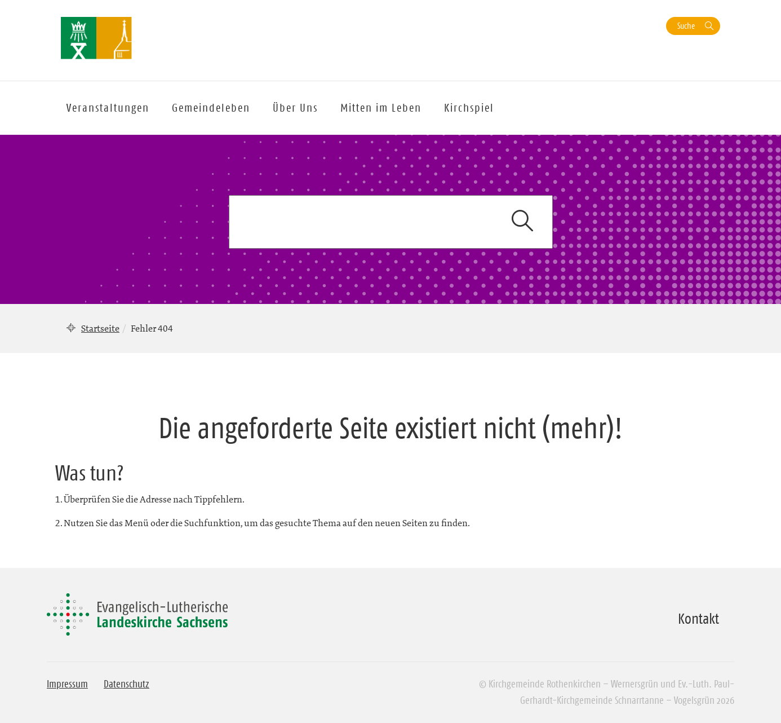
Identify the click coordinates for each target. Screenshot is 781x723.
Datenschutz (126, 684)
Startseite (100, 328)
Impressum (67, 684)
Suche (686, 25)
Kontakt (698, 619)
